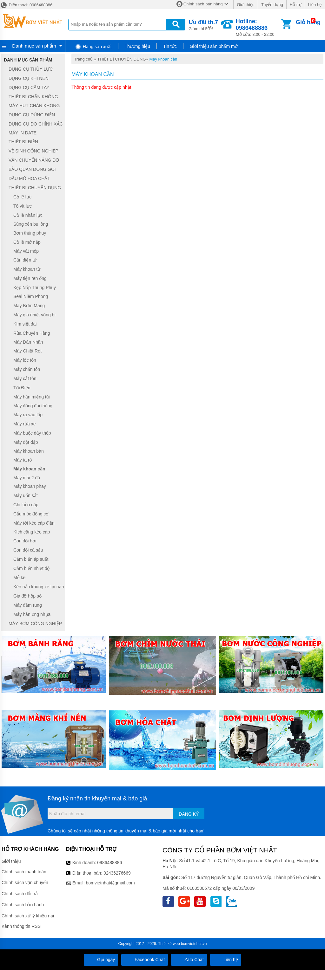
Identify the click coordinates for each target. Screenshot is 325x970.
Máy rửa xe (24, 423)
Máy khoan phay (29, 486)
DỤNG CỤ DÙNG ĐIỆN (32, 114)
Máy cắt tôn (24, 378)
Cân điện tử (24, 259)
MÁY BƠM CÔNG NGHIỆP (35, 623)
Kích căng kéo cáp (31, 531)
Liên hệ (315, 4)
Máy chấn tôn (26, 369)
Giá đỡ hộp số (27, 595)
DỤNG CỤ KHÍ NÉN (29, 78)
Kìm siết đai (24, 324)
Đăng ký (189, 814)
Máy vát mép (26, 251)
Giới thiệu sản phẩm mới (214, 46)
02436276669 (117, 873)
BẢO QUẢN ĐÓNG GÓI (32, 169)
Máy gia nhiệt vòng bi (34, 314)
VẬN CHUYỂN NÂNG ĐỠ (34, 160)
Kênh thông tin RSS (21, 926)
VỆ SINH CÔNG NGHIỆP (33, 150)
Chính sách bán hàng (203, 4)
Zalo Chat (189, 959)
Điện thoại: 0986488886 (26, 5)
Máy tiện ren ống (30, 278)
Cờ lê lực (22, 196)
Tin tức (170, 46)
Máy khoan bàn (28, 451)
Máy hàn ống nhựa (31, 614)
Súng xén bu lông (30, 224)
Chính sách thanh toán (24, 871)
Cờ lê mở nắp (27, 242)
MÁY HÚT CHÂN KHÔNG (34, 105)
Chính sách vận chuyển (25, 882)
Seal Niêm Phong (30, 296)
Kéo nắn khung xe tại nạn (38, 586)
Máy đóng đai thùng (32, 405)
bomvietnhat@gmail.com (110, 882)
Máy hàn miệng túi (31, 396)
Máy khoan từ (26, 269)
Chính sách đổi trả (20, 893)
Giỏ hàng (308, 22)
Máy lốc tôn (24, 360)
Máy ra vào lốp (28, 414)
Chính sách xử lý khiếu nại (28, 915)
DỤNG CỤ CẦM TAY (29, 87)
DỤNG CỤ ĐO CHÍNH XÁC (36, 123)
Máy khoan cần (163, 59)
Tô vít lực (22, 206)
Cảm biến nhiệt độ (31, 568)
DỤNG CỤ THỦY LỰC (31, 69)
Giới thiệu (245, 4)
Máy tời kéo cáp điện (34, 523)
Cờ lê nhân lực (28, 215)
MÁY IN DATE (22, 132)
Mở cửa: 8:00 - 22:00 (258, 27)
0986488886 (109, 862)
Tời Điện (21, 387)
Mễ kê (19, 577)
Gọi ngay (101, 959)
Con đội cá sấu (28, 550)
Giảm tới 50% (203, 24)
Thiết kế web (169, 943)
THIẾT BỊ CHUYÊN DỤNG (121, 59)
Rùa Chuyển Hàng (31, 333)
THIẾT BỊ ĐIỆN (23, 141)
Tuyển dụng (272, 4)
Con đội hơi (24, 540)
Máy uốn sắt (25, 495)
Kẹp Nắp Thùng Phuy (34, 287)
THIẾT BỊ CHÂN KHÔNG (33, 96)
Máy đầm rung (27, 605)
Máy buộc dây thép (32, 433)
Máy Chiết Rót (27, 350)
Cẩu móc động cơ (31, 513)
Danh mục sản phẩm (34, 45)
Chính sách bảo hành (23, 904)
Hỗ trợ (296, 4)
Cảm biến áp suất (30, 559)
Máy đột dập (25, 442)
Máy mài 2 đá (26, 477)
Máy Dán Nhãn (28, 342)
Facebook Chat (144, 959)
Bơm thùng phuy (29, 233)
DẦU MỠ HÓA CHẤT (29, 178)
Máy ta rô (22, 459)
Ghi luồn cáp (25, 504)
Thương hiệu (137, 46)
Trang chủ (83, 59)
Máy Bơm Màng (29, 305)
